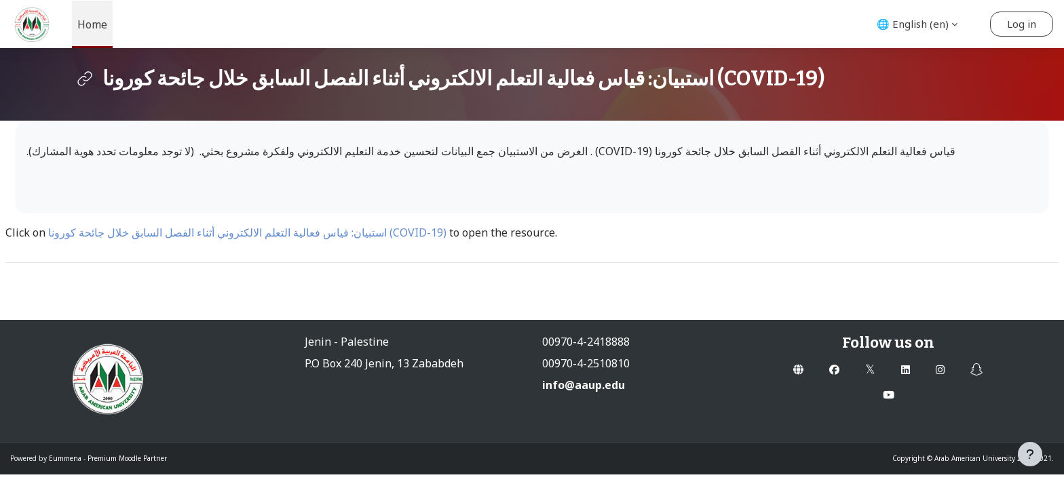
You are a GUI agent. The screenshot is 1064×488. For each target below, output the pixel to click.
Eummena (65, 458)
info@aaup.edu (583, 385)
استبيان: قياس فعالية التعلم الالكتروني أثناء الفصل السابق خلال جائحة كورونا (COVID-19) (248, 232)
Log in (1021, 23)
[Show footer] (1030, 454)
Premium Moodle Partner (127, 458)
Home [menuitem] (92, 24)
